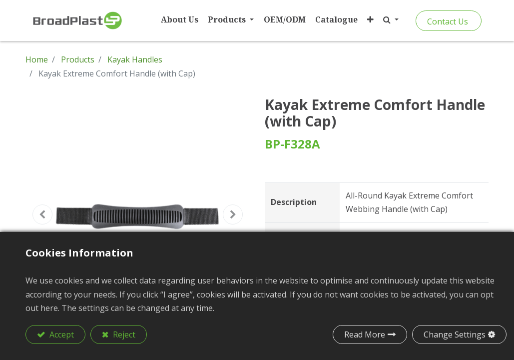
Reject (123, 334)
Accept (60, 334)
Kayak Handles (134, 59)
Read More (364, 334)
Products (77, 59)
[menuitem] (178, 19)
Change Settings (455, 334)
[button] (369, 19)
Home (36, 59)
